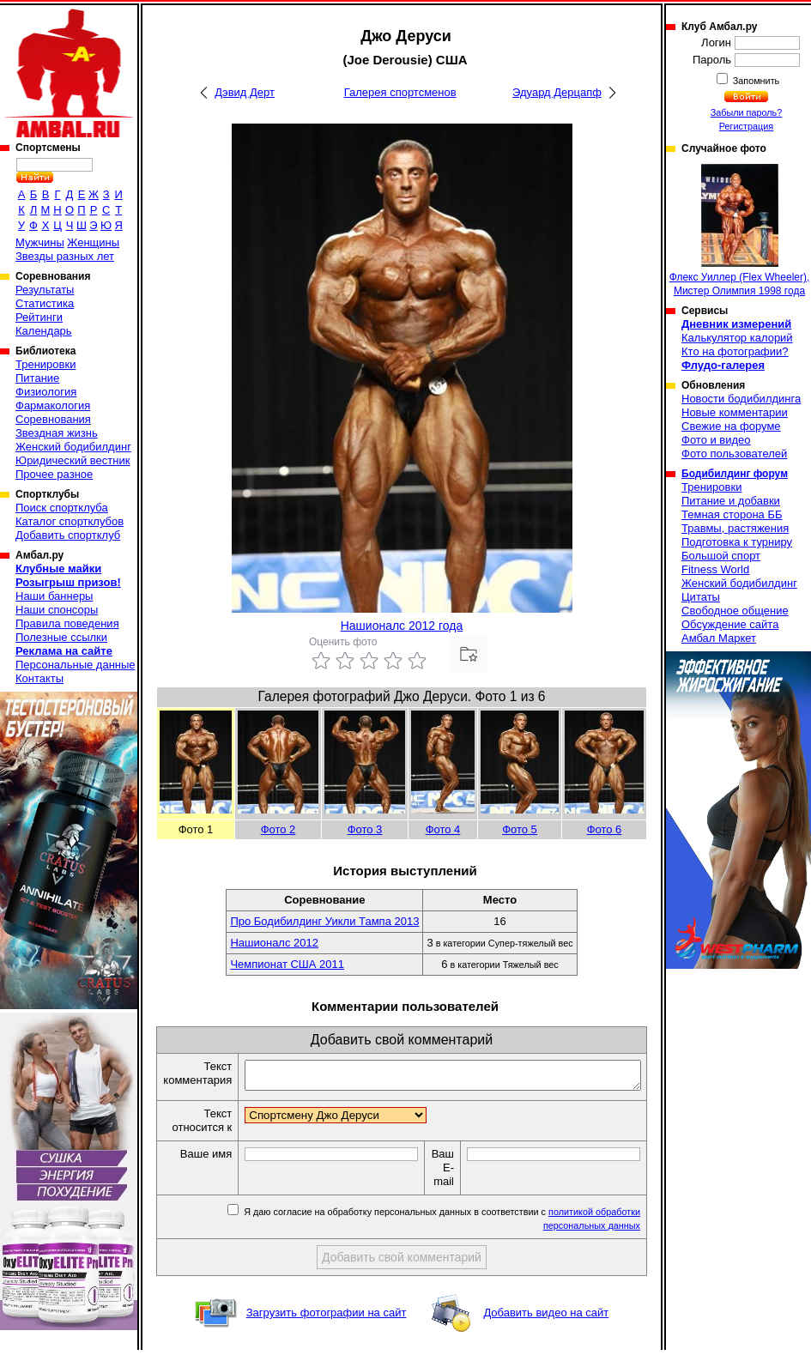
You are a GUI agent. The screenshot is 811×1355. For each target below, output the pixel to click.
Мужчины (39, 242)
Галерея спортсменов (400, 92)
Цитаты (700, 596)
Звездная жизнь (56, 432)
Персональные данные (75, 664)
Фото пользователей (734, 453)
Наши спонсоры (56, 609)
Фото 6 (604, 829)
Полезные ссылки (61, 637)
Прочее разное (54, 474)
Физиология (45, 391)
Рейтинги (39, 317)
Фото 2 (278, 829)
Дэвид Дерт (245, 92)
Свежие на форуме (731, 426)
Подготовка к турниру (736, 541)
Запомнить (755, 81)
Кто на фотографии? (735, 351)
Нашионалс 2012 (274, 942)
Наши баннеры (54, 596)
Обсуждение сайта (729, 624)
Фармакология (52, 405)
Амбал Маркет (718, 638)
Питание (37, 378)
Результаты (44, 289)
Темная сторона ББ (732, 514)
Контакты (39, 678)
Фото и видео (716, 439)
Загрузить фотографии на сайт (326, 1317)
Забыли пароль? (747, 112)
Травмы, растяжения (735, 528)
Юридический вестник (72, 460)
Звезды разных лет (64, 256)
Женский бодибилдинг (73, 446)
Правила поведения (67, 623)
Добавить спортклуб (67, 535)
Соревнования (53, 419)
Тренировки (45, 364)
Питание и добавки (730, 500)
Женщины (93, 242)
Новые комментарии (734, 412)
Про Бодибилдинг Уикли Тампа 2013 (324, 921)
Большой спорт (720, 555)
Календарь (43, 330)
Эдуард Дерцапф (557, 92)
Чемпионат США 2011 (287, 964)
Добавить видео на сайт (545, 1317)
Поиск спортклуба (61, 507)
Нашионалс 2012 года (402, 625)
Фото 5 (519, 829)
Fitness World (715, 569)
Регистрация (746, 126)
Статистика (44, 303)
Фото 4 (443, 829)
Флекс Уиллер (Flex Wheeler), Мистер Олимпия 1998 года (739, 230)
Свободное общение (735, 610)
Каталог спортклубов (69, 521)
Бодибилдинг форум (734, 474)
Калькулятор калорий (737, 337)
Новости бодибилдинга (741, 398)
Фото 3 (365, 829)
